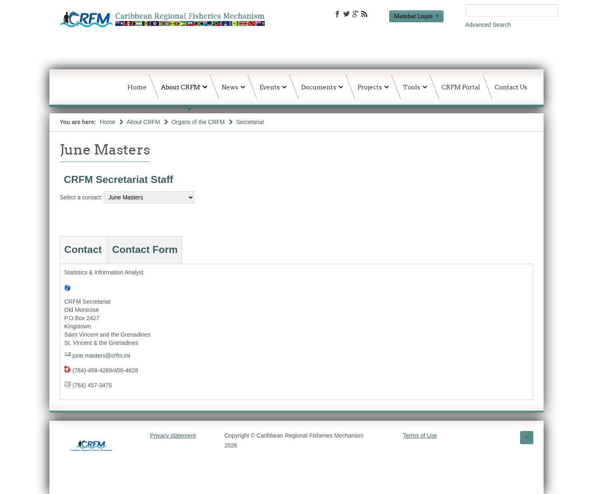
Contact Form (144, 249)
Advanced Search (488, 24)
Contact (83, 249)
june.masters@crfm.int (101, 355)
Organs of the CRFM (197, 122)
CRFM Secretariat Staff (118, 179)
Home (107, 122)
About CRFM (143, 122)
